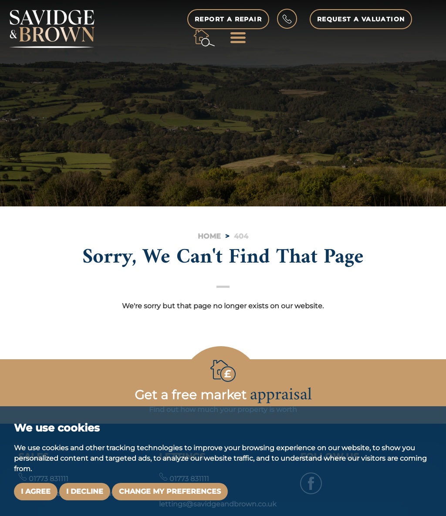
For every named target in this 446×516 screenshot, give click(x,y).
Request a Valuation (361, 19)
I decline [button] (84, 491)
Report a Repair (228, 19)
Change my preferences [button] (170, 491)
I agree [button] (36, 491)
